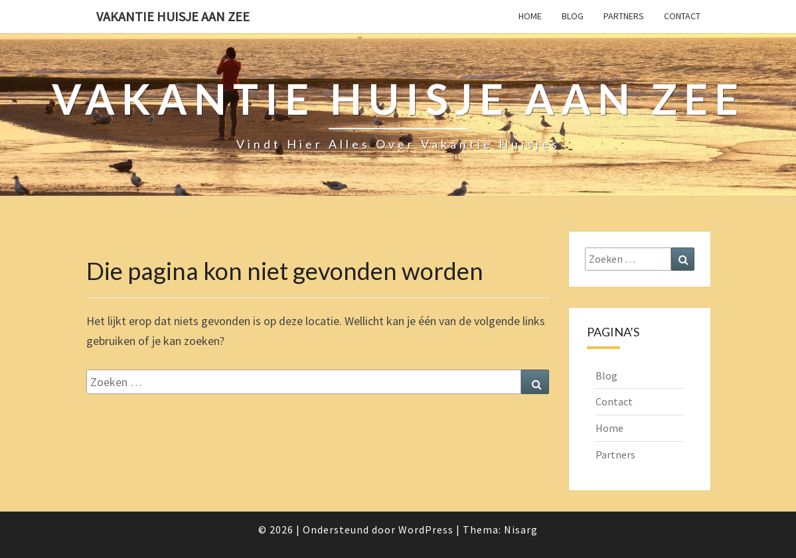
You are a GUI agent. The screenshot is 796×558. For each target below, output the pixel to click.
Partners (623, 16)
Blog (573, 16)
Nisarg (521, 529)
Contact (682, 16)
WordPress (425, 529)
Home (530, 16)
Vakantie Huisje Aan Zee (173, 16)
